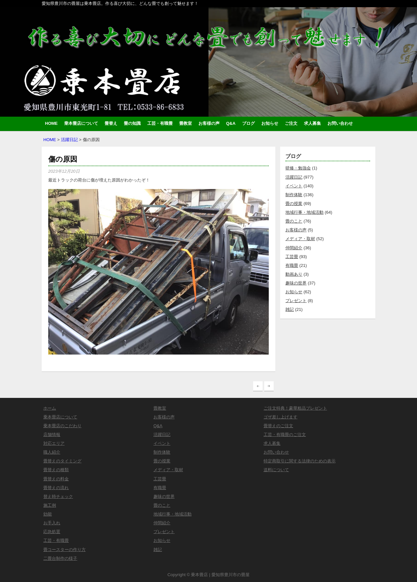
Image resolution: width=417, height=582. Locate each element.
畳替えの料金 (56, 478)
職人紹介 (51, 452)
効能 (47, 514)
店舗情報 (51, 434)
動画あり (293, 274)
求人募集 (312, 123)
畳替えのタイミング (62, 460)
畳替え (111, 123)
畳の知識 (132, 123)
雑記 (289, 309)
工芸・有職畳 (160, 123)
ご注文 (291, 123)
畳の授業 (293, 203)
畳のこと (293, 221)
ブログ (248, 123)
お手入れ (51, 522)
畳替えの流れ (56, 487)
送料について (276, 469)
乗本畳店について (81, 123)
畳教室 (185, 123)
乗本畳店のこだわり (62, 425)
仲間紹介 (293, 247)
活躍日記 (69, 139)
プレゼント (296, 300)
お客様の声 (209, 123)
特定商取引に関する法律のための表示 (300, 460)
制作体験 (293, 194)
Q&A (231, 123)
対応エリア (54, 443)
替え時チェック (58, 496)
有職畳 (291, 265)
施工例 (49, 505)
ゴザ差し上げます (280, 417)
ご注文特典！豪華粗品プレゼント (295, 408)
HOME (51, 123)
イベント (293, 185)
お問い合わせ (340, 123)
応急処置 (51, 531)
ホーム (49, 408)
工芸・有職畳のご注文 (285, 434)
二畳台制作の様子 (60, 558)
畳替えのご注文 (278, 425)
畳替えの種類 (56, 469)
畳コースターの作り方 (64, 549)
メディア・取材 (300, 238)
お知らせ (269, 123)
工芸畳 (291, 256)
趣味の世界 (296, 283)
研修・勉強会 (298, 168)
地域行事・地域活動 (304, 212)
